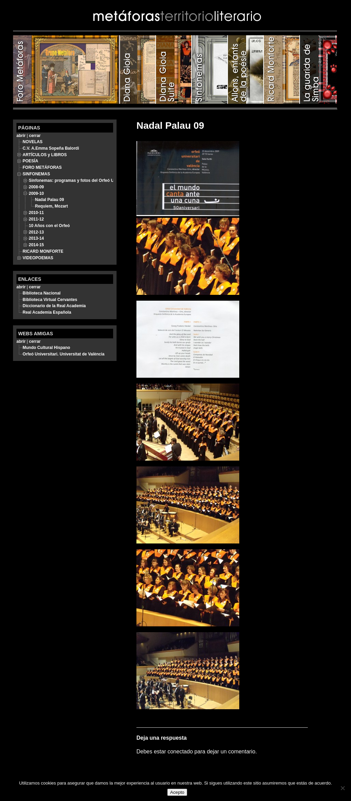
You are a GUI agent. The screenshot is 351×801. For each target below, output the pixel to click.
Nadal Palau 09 (49, 199)
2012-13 (36, 232)
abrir (21, 135)
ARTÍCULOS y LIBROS (174, 69)
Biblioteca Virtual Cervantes (50, 299)
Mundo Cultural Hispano (46, 347)
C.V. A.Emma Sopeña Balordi (51, 148)
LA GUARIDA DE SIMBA (318, 69)
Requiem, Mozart (51, 206)
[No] (342, 788)
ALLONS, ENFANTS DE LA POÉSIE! (246, 69)
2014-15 (36, 244)
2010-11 (36, 212)
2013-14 (36, 238)
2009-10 (36, 193)
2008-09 (36, 187)
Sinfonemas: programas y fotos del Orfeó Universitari (81, 180)
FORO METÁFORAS (66, 69)
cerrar (34, 135)
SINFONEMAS (210, 69)
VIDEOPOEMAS (38, 257)
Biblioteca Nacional (42, 293)
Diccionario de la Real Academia (54, 305)
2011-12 (36, 219)
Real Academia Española (47, 312)
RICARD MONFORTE (282, 69)
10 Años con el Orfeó (49, 225)
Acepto (177, 792)
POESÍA (138, 69)
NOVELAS (33, 141)
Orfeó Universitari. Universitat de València (64, 354)
